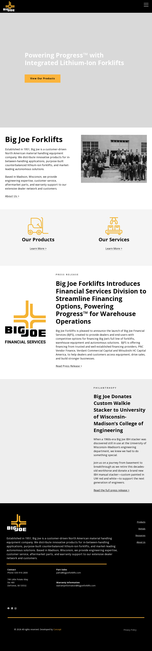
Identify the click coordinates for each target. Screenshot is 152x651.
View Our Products (42, 78)
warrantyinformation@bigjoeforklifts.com (76, 585)
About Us (141, 542)
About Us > (12, 196)
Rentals (141, 528)
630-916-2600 (21, 572)
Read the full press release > (111, 490)
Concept (57, 629)
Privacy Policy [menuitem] (130, 629)
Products (141, 522)
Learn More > (38, 248)
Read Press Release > (69, 366)
